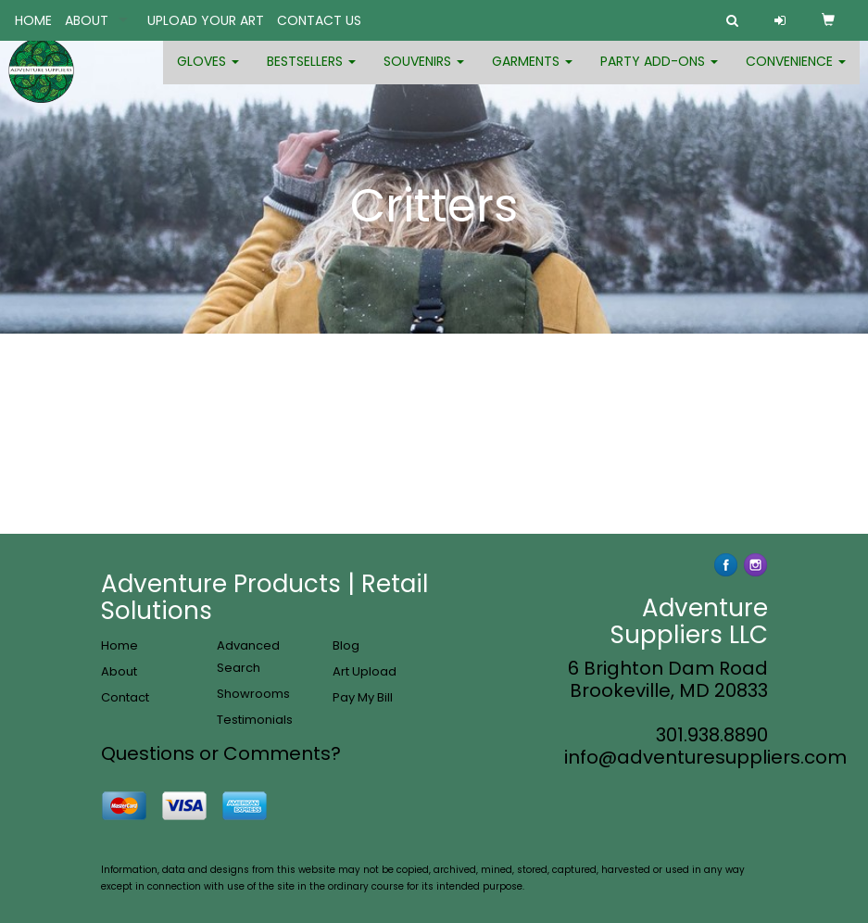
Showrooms (253, 693)
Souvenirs (424, 74)
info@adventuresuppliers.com (705, 757)
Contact (125, 697)
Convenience (796, 74)
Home (119, 645)
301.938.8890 (712, 735)
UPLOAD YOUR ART (205, 20)
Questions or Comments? (221, 753)
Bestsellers (311, 74)
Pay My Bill (363, 697)
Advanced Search (248, 656)
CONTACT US (319, 20)
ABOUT (86, 20)
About (119, 671)
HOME (33, 20)
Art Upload (364, 671)
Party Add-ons (659, 74)
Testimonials (255, 719)
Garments (532, 74)
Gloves (208, 74)
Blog (346, 645)
